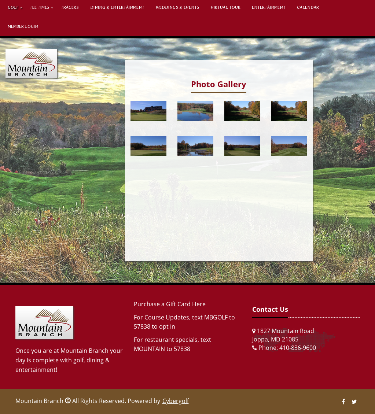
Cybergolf (175, 401)
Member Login (23, 26)
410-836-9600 (297, 348)
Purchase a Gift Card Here (170, 304)
